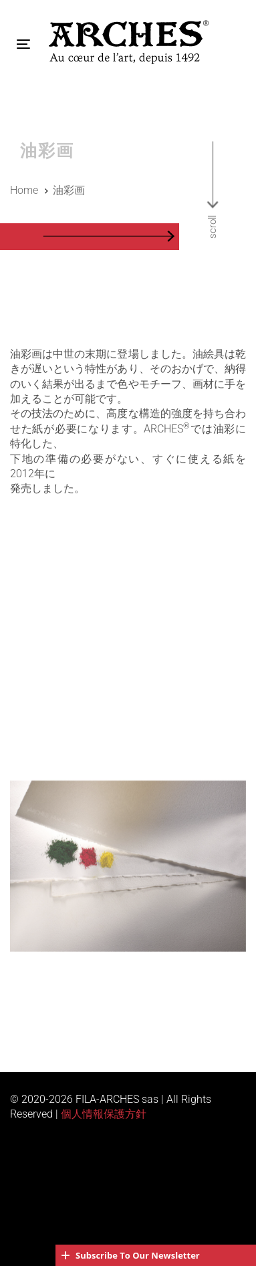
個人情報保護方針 (103, 1114)
